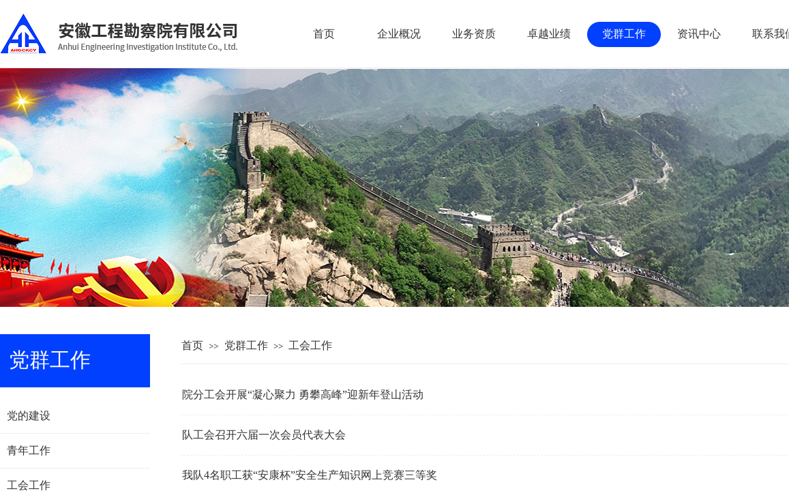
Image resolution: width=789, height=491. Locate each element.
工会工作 (310, 345)
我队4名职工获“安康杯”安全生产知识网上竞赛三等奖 (309, 475)
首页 (192, 345)
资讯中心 (699, 34)
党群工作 (246, 345)
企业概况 (399, 34)
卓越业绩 (549, 34)
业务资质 (474, 34)
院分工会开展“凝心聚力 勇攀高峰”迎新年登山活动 (302, 394)
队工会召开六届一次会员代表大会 (264, 435)
